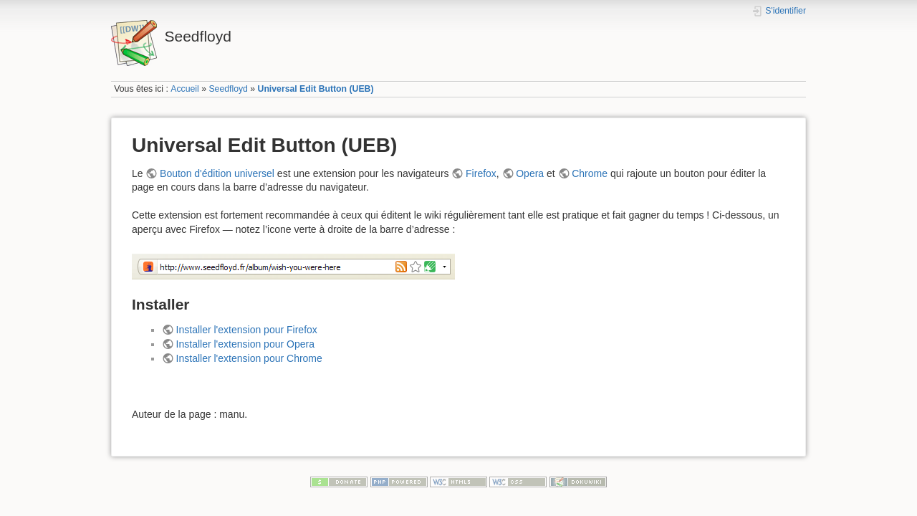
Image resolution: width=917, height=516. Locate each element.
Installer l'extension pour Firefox (246, 329)
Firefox (481, 173)
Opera (530, 173)
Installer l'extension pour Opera (245, 344)
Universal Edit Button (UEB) (316, 89)
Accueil (185, 89)
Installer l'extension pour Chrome (249, 358)
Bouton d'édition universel (217, 173)
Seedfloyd (228, 89)
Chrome (590, 173)
